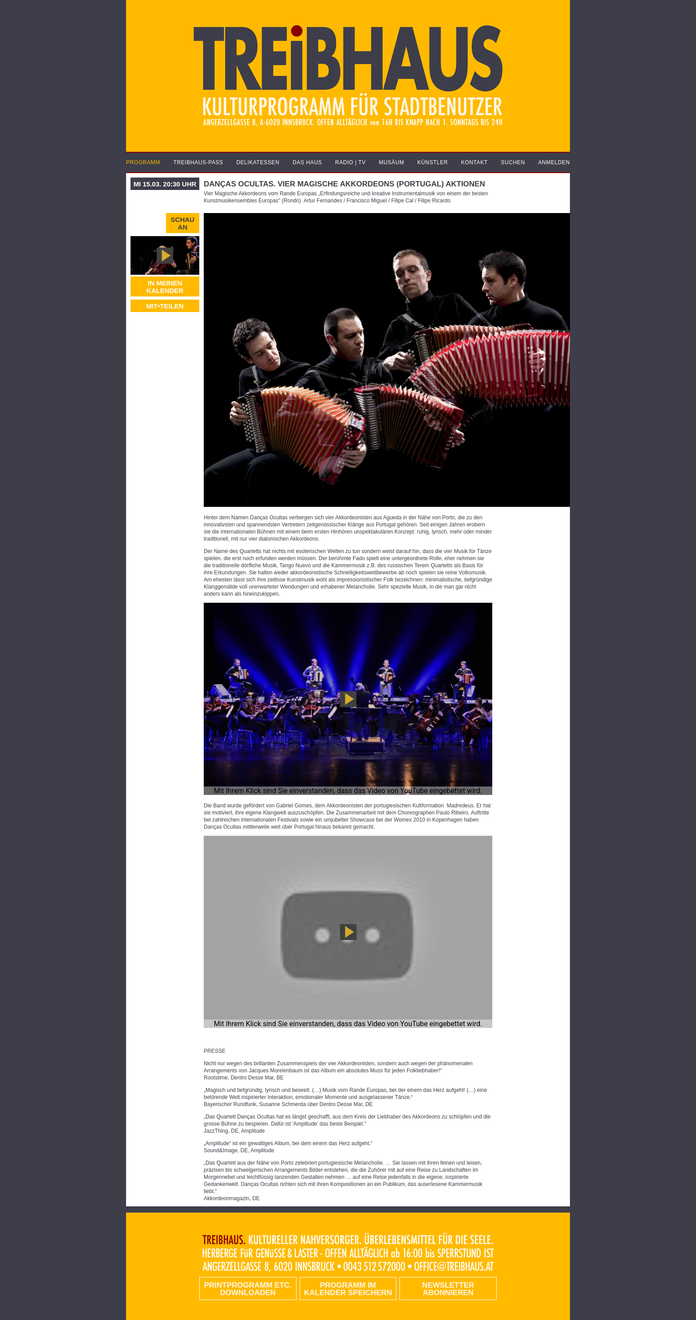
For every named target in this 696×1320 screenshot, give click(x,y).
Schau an (182, 223)
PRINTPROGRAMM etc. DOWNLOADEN (248, 1289)
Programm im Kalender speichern (348, 1289)
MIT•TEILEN (164, 306)
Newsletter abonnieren (448, 1289)
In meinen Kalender (164, 286)
